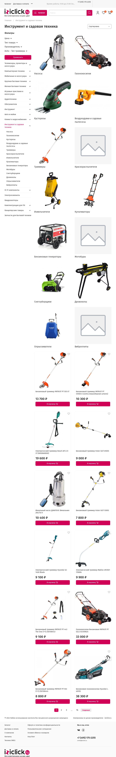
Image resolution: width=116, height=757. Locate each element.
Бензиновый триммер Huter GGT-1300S (92, 510)
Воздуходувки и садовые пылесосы (17, 144)
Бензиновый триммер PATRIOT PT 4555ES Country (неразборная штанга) (92, 392)
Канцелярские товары (14, 210)
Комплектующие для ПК (15, 205)
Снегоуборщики (13, 173)
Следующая (86, 710)
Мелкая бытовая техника (15, 86)
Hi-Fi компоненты (12, 190)
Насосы (9, 132)
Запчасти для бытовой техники (18, 215)
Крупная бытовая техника (16, 81)
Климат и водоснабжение (16, 119)
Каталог (8, 4)
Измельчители (12, 158)
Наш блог (31, 737)
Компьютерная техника (15, 71)
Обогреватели (11, 104)
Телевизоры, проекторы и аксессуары (16, 64)
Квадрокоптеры (11, 200)
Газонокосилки (12, 135)
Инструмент (10, 109)
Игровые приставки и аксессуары (14, 92)
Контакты (8, 737)
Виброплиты (11, 185)
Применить (18, 57)
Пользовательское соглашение (39, 729)
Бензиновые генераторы (17, 165)
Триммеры (11, 150)
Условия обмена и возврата (38, 733)
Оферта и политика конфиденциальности (44, 725)
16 (77, 710)
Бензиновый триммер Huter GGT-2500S (92, 451)
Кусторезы (11, 139)
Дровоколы (11, 177)
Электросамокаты (12, 195)
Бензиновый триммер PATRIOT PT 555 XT (52, 391)
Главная (8, 20)
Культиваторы (12, 162)
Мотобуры (10, 169)
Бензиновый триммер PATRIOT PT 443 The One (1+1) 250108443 (51, 630)
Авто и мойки (10, 114)
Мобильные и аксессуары (16, 76)
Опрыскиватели (13, 181)
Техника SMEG (10, 740)
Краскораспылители (15, 154)
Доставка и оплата (21, 4)
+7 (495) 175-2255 (84, 2)
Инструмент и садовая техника (14, 125)
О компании (9, 733)
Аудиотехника (11, 99)
